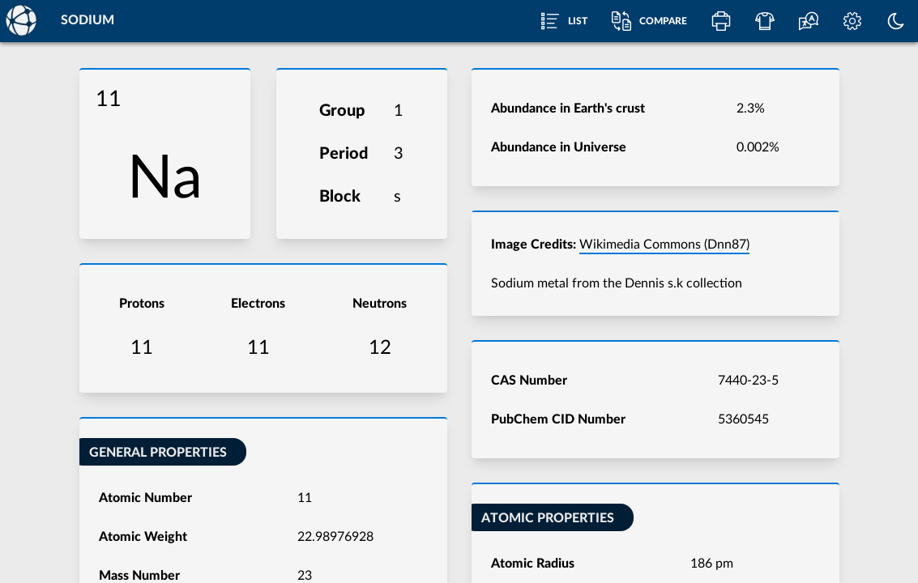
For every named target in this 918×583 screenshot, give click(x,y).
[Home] (20, 20)
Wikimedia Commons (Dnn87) (664, 244)
